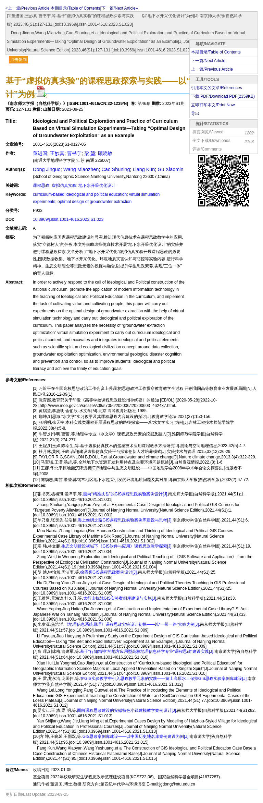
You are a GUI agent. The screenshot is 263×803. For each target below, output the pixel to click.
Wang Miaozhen (81, 169)
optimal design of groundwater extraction (95, 201)
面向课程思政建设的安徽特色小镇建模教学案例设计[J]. (127, 710)
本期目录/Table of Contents (75, 8)
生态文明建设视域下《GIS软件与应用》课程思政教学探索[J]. (117, 546)
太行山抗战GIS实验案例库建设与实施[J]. (120, 598)
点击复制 (18, 59)
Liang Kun (144, 169)
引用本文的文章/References (216, 87)
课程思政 (41, 185)
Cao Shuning (115, 169)
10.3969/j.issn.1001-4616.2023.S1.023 (68, 219)
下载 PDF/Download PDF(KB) (223, 96)
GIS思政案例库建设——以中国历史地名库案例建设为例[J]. (136, 736)
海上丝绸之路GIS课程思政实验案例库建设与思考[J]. (125, 520)
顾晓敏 (105, 153)
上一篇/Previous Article (212, 69)
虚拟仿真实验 (64, 185)
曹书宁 (74, 153)
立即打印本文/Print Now (213, 105)
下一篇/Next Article (208, 60)
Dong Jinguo (47, 169)
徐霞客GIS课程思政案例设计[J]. (109, 572)
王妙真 (57, 153)
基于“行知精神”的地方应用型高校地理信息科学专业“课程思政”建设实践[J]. (147, 651)
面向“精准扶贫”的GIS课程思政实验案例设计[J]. (125, 494)
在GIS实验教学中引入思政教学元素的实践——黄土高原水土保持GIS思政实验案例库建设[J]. (164, 678)
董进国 (40, 153)
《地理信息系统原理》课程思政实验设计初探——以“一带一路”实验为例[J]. (132, 624)
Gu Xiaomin (170, 169)
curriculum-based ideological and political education (80, 194)
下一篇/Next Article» (119, 8)
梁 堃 (89, 153)
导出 (195, 113)
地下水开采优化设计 (96, 185)
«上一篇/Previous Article (27, 8)
